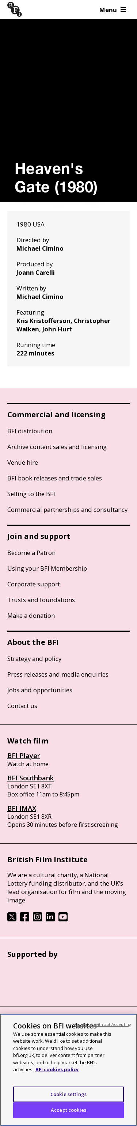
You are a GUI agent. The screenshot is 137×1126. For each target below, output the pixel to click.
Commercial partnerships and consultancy (67, 509)
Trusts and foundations (41, 600)
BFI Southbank (30, 777)
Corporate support (33, 584)
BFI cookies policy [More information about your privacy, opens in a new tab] (57, 1069)
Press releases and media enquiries (58, 674)
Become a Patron (31, 552)
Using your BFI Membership (47, 568)
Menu (112, 9)
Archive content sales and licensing (57, 446)
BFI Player (23, 755)
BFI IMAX (21, 808)
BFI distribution (29, 431)
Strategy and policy (34, 658)
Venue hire (22, 462)
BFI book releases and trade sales (54, 478)
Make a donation (31, 615)
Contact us (22, 705)
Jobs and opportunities (39, 690)
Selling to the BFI (31, 494)
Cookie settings (68, 1094)
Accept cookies (68, 1110)
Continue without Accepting (103, 1024)
